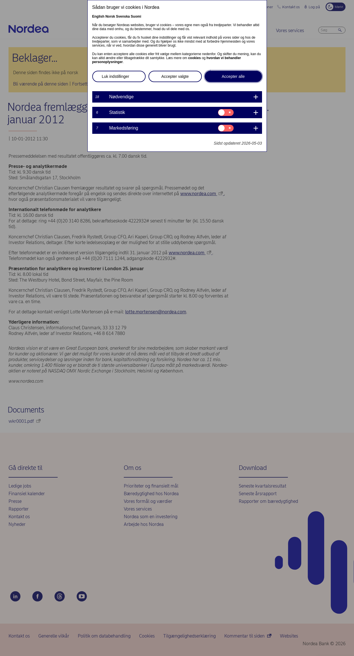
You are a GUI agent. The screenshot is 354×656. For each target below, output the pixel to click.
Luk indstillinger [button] (115, 76)
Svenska (123, 16)
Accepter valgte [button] (175, 76)
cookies (194, 58)
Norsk (110, 16)
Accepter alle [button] (233, 76)
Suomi (136, 16)
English (98, 16)
